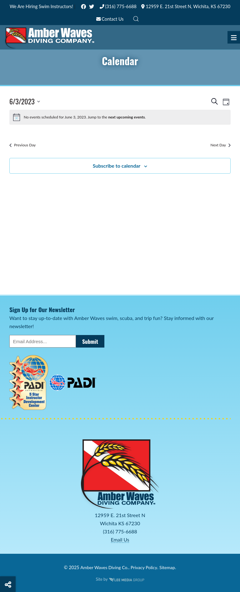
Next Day (220, 145)
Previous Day (22, 145)
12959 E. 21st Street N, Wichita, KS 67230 (185, 6)
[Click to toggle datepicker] (24, 101)
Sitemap (168, 567)
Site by (120, 578)
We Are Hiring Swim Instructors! (42, 6)
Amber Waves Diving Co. (103, 567)
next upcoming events (126, 117)
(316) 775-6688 (118, 6)
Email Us (120, 539)
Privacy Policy (144, 567)
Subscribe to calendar (117, 166)
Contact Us (110, 19)
